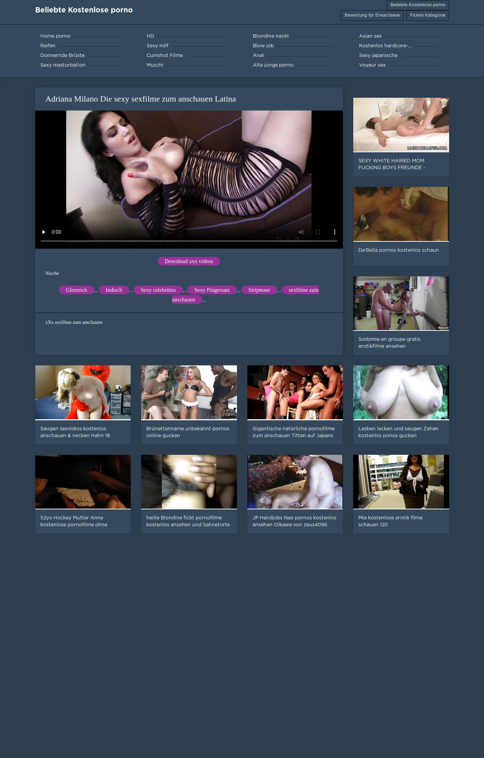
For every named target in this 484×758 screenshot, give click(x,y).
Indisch (114, 290)
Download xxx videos (189, 261)
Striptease (259, 290)
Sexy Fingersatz (212, 290)
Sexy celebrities (158, 290)
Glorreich (76, 290)
